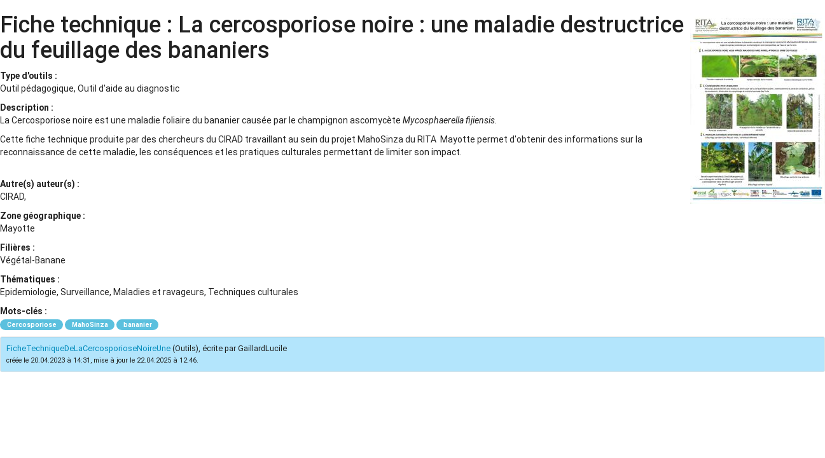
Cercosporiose (32, 325)
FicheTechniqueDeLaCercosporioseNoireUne (88, 348)
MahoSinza (90, 325)
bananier (137, 325)
